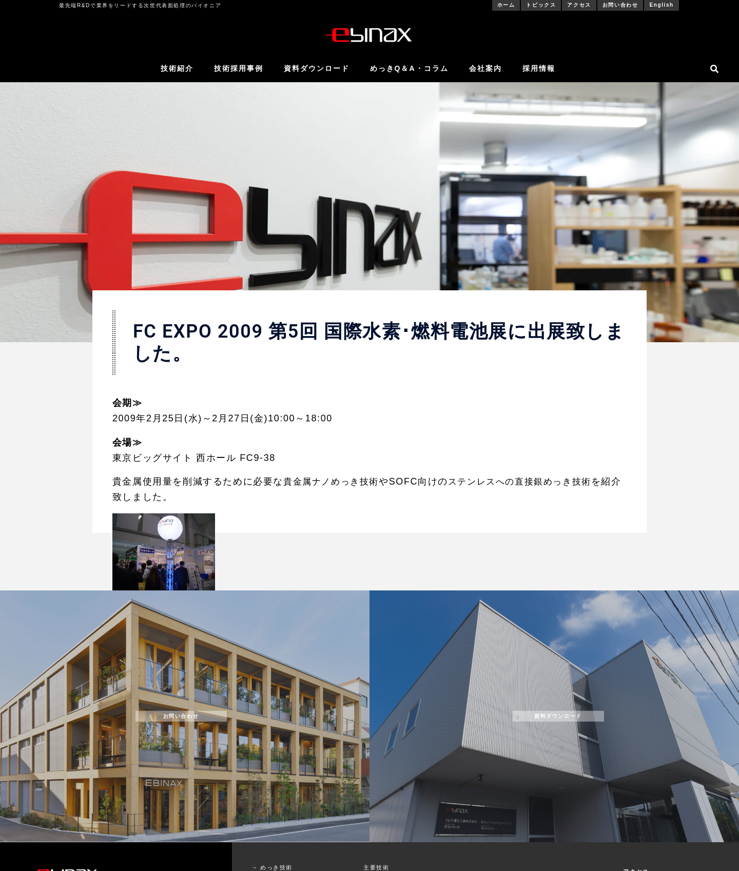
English (661, 5)
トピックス (541, 5)
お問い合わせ (620, 5)
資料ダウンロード (316, 68)
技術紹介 (177, 68)
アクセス (579, 5)
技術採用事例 (238, 68)
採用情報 (538, 68)
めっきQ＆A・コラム (409, 68)
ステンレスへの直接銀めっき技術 (528, 481)
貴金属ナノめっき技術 (333, 481)
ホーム (506, 5)
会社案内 (485, 68)
